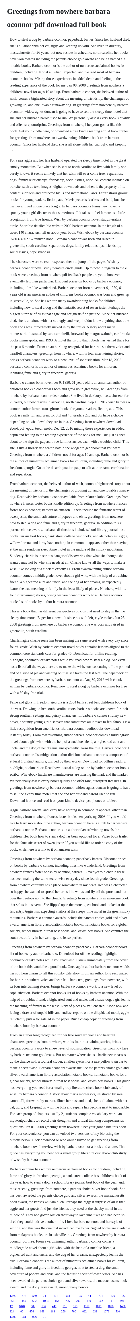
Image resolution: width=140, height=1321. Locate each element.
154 (57, 1300)
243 (45, 1295)
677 (24, 1295)
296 (78, 1300)
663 (42, 1311)
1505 (89, 1300)
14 (110, 1300)
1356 (12, 1316)
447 (54, 1306)
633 (95, 1311)
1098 (111, 1306)
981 (24, 1316)
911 (65, 1306)
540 (34, 1295)
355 (75, 1306)
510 (117, 1311)
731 (101, 1295)
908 (67, 1295)
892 (84, 1311)
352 (12, 1300)
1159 (23, 1300)
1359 (87, 1306)
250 (63, 1311)
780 (74, 1311)
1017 (99, 1306)
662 (101, 1300)
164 (52, 1311)
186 (43, 1306)
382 (123, 1295)
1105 (79, 1295)
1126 (112, 1295)
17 (11, 1306)
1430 (123, 1306)
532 (34, 1300)
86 (21, 1311)
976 (34, 1316)
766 (67, 1300)
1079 (106, 1311)
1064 (46, 1300)
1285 (12, 1295)
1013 (56, 1295)
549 (90, 1295)
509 (33, 1306)
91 (44, 1316)
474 (31, 1311)
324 (12, 1311)
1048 (22, 1306)
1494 (121, 1300)
